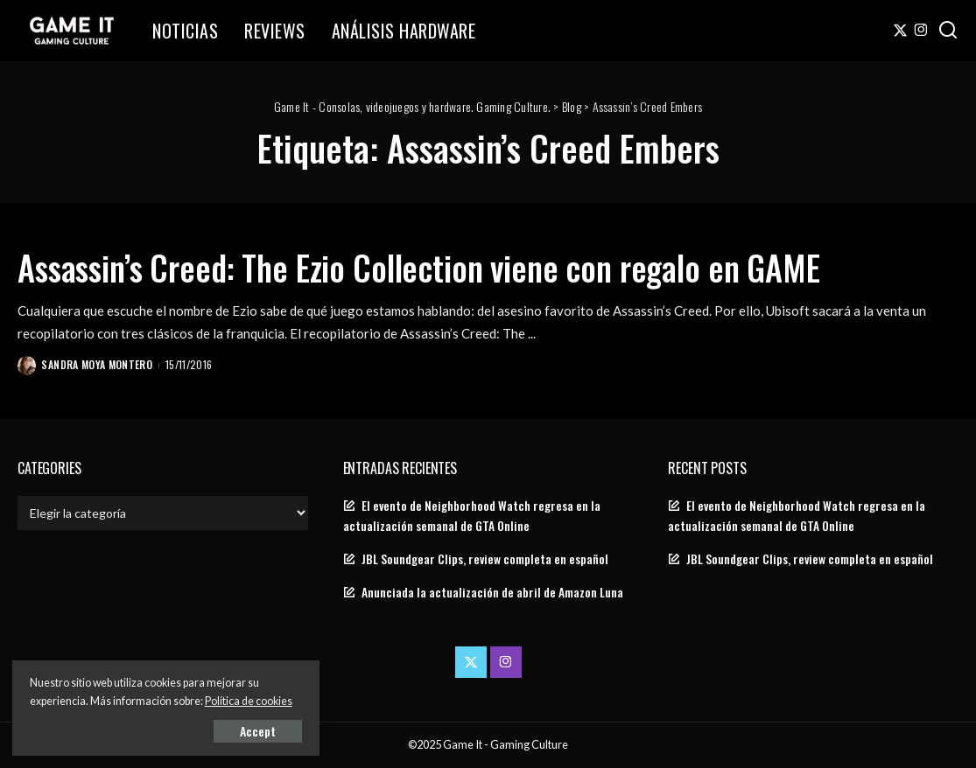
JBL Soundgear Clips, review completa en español (485, 559)
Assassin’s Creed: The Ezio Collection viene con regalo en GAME (445, 267)
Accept (214, 730)
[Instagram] (921, 30)
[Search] (947, 30)
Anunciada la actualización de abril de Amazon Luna (492, 592)
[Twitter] (900, 30)
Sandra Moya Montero (97, 364)
